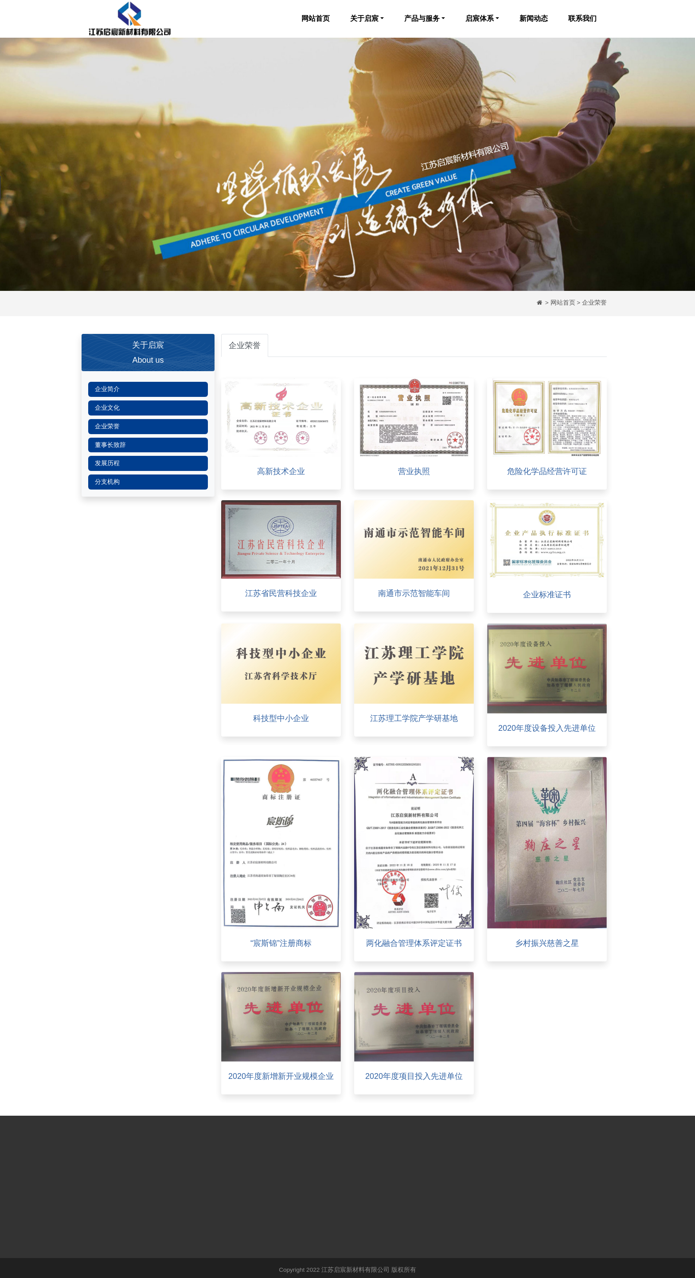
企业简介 (107, 389)
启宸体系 (479, 18)
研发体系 (286, 1179)
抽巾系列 (224, 1206)
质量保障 (224, 1219)
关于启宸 (364, 18)
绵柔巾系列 (227, 1193)
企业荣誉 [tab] (245, 345)
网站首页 (315, 18)
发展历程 (107, 463)
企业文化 (107, 407)
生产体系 (286, 1193)
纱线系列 (224, 1179)
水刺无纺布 (227, 1166)
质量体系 (286, 1166)
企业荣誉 (107, 426)
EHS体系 (286, 1206)
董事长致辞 (110, 445)
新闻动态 (533, 18)
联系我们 (582, 18)
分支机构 (107, 481)
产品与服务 (422, 18)
